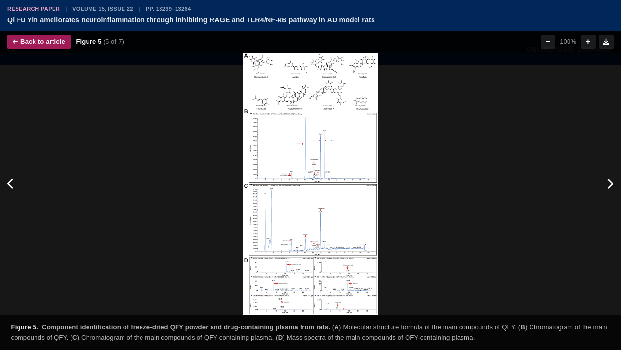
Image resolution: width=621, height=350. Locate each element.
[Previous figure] (11, 184)
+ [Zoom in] (588, 41)
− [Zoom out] (548, 41)
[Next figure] (610, 184)
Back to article (39, 41)
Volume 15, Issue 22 (102, 9)
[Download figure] (606, 42)
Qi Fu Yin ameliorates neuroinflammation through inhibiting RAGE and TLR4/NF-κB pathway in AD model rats (191, 20)
